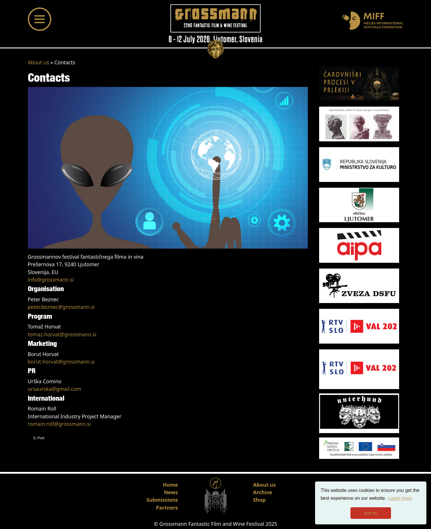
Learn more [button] (400, 498)
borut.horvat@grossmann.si (61, 361)
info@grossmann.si (51, 279)
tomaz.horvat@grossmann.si (62, 334)
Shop (259, 499)
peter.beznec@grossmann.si (61, 306)
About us (38, 62)
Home (170, 484)
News (171, 492)
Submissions (162, 499)
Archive (262, 492)
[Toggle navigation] (40, 19)
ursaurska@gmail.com (54, 388)
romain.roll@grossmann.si (59, 423)
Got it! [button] (371, 513)
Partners (167, 507)
